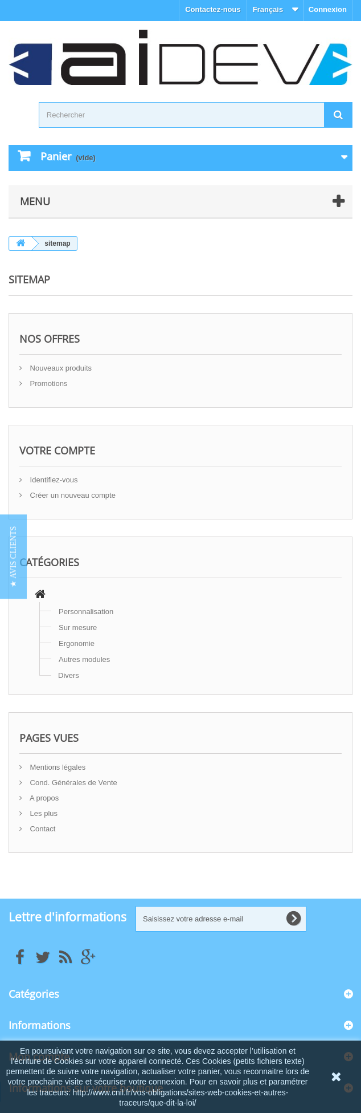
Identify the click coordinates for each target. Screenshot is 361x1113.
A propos (43, 798)
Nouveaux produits (60, 368)
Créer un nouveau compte (72, 495)
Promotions (47, 383)
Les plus (43, 813)
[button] (13, 556)
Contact (41, 828)
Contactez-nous (213, 9)
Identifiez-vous (52, 480)
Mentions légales (56, 767)
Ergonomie (77, 643)
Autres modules (84, 659)
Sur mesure (78, 627)
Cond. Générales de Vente (72, 782)
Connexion (328, 9)
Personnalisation (86, 611)
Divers (68, 675)
